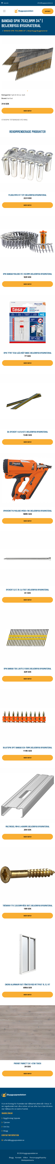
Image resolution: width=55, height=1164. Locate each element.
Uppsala (5, 3)
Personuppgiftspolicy (38, 1157)
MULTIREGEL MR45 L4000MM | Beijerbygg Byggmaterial (27, 826)
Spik (23, 95)
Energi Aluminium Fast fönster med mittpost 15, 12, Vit (27, 984)
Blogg (5, 1131)
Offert (47, 11)
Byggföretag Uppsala (11, 1118)
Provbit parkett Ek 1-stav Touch (27, 1063)
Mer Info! (27, 111)
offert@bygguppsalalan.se (45, 3)
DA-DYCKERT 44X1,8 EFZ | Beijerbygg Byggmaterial (27, 431)
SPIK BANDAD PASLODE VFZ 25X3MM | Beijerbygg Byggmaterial (27, 274)
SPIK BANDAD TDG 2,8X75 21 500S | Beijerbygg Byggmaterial (27, 668)
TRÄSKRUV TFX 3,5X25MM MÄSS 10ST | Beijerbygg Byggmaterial (27, 905)
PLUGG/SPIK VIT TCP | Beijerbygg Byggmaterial (27, 195)
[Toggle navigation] (4, 11)
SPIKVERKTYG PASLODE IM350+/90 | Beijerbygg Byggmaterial (27, 510)
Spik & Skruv (16, 95)
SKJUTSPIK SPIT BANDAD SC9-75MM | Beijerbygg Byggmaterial (27, 747)
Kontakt (18, 1157)
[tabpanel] (27, 63)
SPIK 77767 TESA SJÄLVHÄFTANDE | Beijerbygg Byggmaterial (28, 353)
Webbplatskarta (27, 1160)
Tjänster (6, 1122)
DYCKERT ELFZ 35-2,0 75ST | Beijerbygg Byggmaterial (27, 589)
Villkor (25, 1157)
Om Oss (6, 1127)
